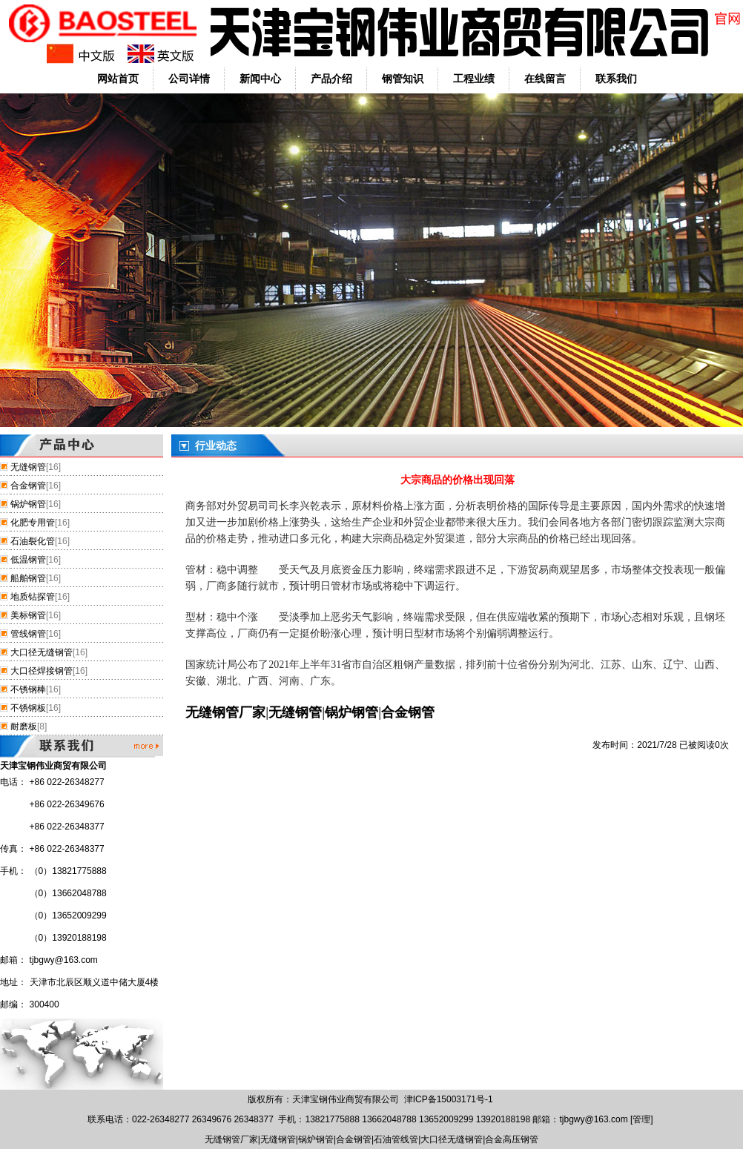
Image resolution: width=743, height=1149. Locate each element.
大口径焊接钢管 (41, 671)
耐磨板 (23, 726)
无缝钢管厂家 (225, 712)
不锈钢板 (28, 708)
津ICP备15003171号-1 (448, 1099)
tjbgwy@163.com (64, 960)
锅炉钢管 (28, 504)
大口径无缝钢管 (41, 652)
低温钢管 (28, 559)
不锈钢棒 (28, 689)
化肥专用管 (32, 522)
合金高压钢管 (511, 1139)
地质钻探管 (32, 597)
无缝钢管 (28, 467)
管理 (641, 1119)
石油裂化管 (32, 541)
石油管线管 (396, 1139)
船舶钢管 (28, 578)
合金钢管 (28, 485)
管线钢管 (28, 634)
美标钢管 (28, 615)
